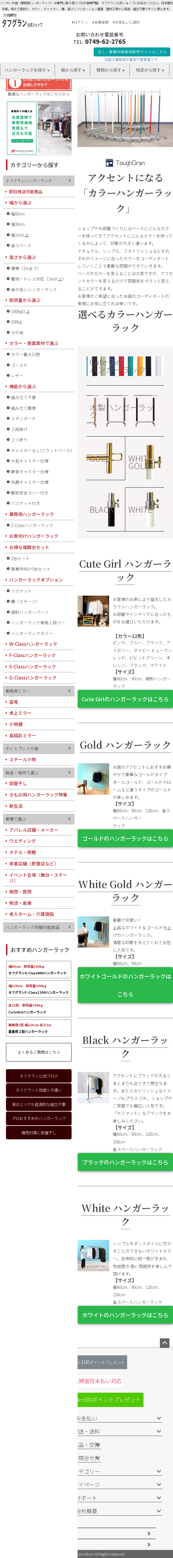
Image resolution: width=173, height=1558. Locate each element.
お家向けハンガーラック (33, 536)
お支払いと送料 (127, 21)
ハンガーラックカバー (32, 633)
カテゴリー (86, 1471)
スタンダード (23, 418)
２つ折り (19, 440)
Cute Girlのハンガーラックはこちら (125, 699)
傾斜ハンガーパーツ (30, 612)
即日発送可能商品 (25, 191)
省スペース (21, 245)
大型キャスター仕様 (30, 461)
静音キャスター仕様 (30, 471)
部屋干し (18, 783)
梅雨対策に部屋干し (38, 1132)
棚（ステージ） (25, 601)
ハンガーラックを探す (25, 70)
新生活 (16, 806)
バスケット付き (25, 503)
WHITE (140, 509)
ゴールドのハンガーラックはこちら (125, 838)
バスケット (21, 591)
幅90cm (18, 224)
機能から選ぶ (22, 386)
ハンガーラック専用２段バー (38, 622)
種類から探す (108, 70)
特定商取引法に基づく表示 (43, 1533)
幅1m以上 (20, 235)
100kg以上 (20, 311)
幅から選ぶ (20, 202)
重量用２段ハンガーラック (29, 1028)
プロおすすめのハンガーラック (39, 1118)
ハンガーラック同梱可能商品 (32, 927)
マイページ (86, 1484)
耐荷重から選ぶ (25, 300)
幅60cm (18, 214)
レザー (17, 375)
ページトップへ (164, 1343)
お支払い (86, 1418)
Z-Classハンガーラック (32, 525)
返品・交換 (86, 1444)
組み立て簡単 (23, 408)
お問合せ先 (86, 1458)
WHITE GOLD (140, 461)
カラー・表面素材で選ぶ (33, 343)
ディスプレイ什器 (21, 748)
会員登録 (101, 21)
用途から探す (148, 70)
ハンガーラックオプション (36, 580)
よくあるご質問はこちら (39, 1052)
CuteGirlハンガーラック (27, 1008)
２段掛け (19, 429)
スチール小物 (22, 759)
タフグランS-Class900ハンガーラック (37, 969)
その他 (17, 332)
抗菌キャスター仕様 (30, 482)
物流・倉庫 (20, 903)
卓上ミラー (20, 713)
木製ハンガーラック (121, 410)
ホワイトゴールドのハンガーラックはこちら (125, 985)
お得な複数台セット (29, 547)
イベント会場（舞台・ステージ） (38, 878)
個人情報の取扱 (33, 1544)
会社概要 (86, 1511)
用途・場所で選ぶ (22, 773)
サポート (86, 1498)
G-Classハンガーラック (33, 677)
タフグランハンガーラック (28, 181)
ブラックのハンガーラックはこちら (125, 1162)
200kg (16, 322)
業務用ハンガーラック (31, 514)
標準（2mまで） (26, 268)
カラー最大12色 (25, 354)
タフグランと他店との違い (39, 1090)
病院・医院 (20, 891)
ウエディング (22, 841)
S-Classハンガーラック (32, 666)
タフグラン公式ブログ (38, 1076)
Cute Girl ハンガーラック (117, 365)
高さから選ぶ (22, 257)
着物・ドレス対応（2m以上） (39, 279)
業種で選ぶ (15, 819)
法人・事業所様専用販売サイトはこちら (132, 52)
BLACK (101, 509)
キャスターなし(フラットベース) (41, 450)
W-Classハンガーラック (33, 644)
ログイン (81, 21)
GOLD (100, 458)
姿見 (13, 702)
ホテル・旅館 (22, 852)
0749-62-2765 (105, 41)
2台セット (20, 558)
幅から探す (71, 70)
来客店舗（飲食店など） (33, 863)
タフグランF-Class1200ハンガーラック (38, 989)
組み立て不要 (23, 397)
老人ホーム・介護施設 (31, 914)
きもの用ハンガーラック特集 (38, 794)
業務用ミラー (17, 691)
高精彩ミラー (22, 735)
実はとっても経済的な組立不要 (39, 1104)
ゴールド (19, 365)
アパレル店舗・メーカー (33, 830)
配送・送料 (86, 1431)
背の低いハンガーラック (34, 289)
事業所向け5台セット (31, 569)
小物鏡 (16, 724)
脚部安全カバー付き (30, 493)
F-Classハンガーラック (32, 655)
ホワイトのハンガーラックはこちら (125, 1315)
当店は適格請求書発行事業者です (131, 59)
